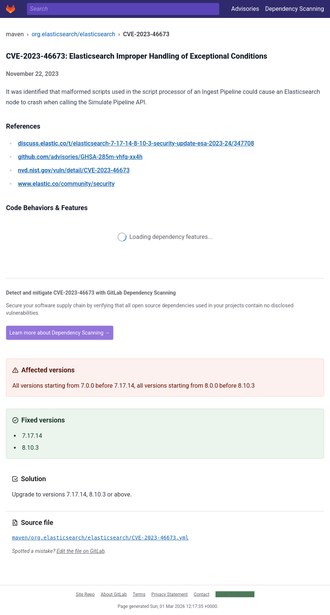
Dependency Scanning (294, 8)
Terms (139, 594)
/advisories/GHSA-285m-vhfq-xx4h (80, 156)
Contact (202, 594)
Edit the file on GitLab (80, 551)
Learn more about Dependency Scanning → (59, 333)
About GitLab (114, 594)
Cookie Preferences (235, 594)
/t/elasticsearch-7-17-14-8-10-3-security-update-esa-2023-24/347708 (136, 143)
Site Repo (85, 594)
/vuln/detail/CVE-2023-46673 (73, 170)
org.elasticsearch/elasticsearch (73, 34)
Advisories (245, 8)
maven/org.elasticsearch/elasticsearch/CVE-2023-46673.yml (100, 538)
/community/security (66, 183)
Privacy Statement (170, 594)
